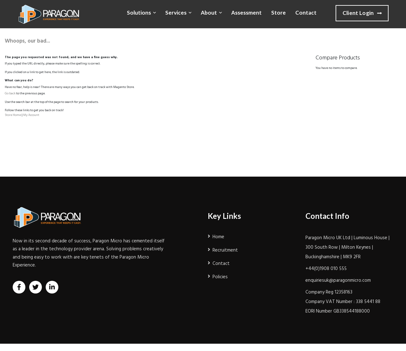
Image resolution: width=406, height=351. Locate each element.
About (209, 12)
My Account (31, 115)
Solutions (139, 12)
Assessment (246, 12)
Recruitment (225, 250)
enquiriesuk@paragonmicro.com (338, 280)
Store (278, 12)
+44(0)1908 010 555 (326, 269)
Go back (10, 93)
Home (218, 237)
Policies (220, 277)
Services (176, 12)
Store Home (13, 115)
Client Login (362, 13)
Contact (306, 12)
